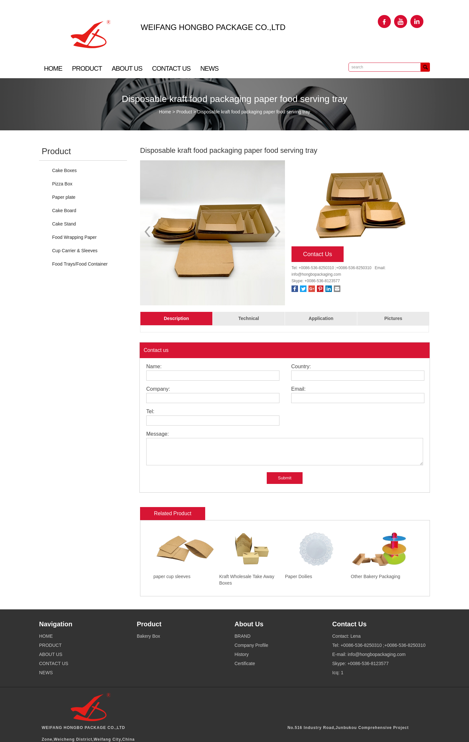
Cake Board (64, 210)
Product (184, 111)
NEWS (209, 68)
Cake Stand (64, 223)
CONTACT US (171, 68)
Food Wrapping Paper (74, 237)
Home (165, 111)
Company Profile (251, 645)
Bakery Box (148, 636)
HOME (53, 68)
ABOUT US (127, 68)
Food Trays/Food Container (79, 264)
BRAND (242, 636)
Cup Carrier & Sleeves (74, 250)
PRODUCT (87, 68)
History (241, 654)
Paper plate (64, 197)
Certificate (244, 663)
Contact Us (317, 254)
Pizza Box (62, 183)
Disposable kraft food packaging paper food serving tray (253, 111)
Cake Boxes (64, 170)
